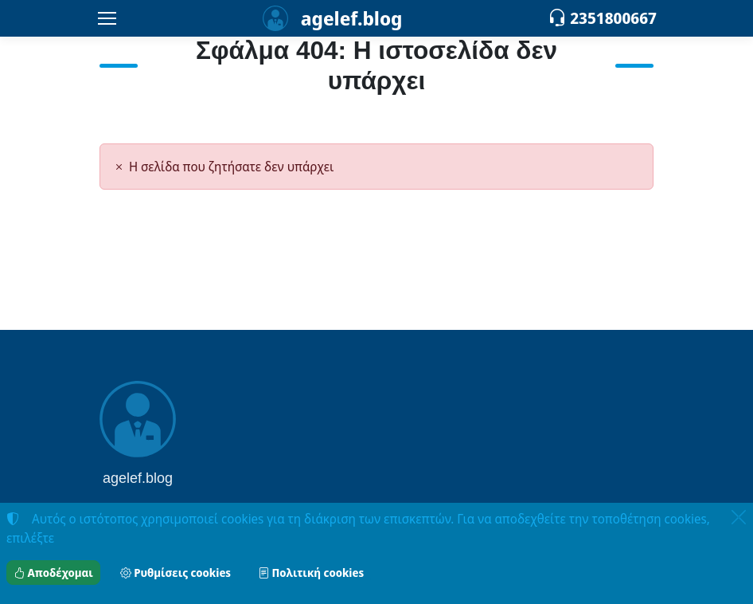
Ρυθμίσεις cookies (175, 572)
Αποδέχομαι (53, 572)
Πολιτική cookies (311, 572)
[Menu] (106, 18)
